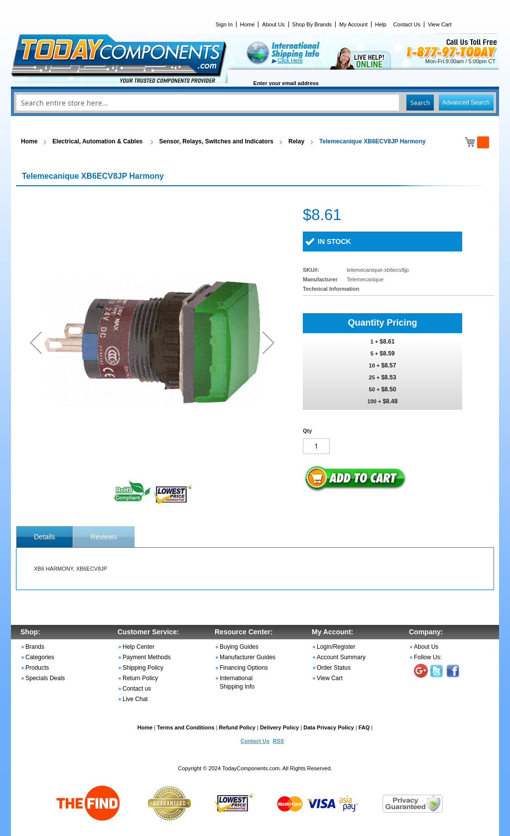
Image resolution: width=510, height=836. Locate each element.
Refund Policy (237, 727)
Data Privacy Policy (328, 727)
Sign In (224, 24)
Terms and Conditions (185, 727)
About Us (273, 24)
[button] (36, 342)
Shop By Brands (312, 24)
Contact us (137, 688)
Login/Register (336, 646)
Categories (39, 657)
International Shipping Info (237, 682)
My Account (353, 24)
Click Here (290, 60)
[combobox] (255, 102)
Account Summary (341, 657)
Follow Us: (428, 657)
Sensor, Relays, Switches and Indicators (216, 141)
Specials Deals (45, 678)
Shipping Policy (143, 667)
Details (44, 537)
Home (247, 24)
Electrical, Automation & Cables (98, 141)
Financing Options (244, 667)
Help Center (138, 646)
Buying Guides (239, 646)
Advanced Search (466, 102)
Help (380, 24)
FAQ (364, 727)
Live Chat (135, 699)
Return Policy (140, 678)
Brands (34, 646)
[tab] (44, 537)
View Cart (439, 24)
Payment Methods (147, 657)
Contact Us (406, 24)
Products (37, 667)
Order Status (334, 667)
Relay (296, 141)
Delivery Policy (279, 727)
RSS (278, 741)
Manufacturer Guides (247, 657)
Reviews (104, 537)
